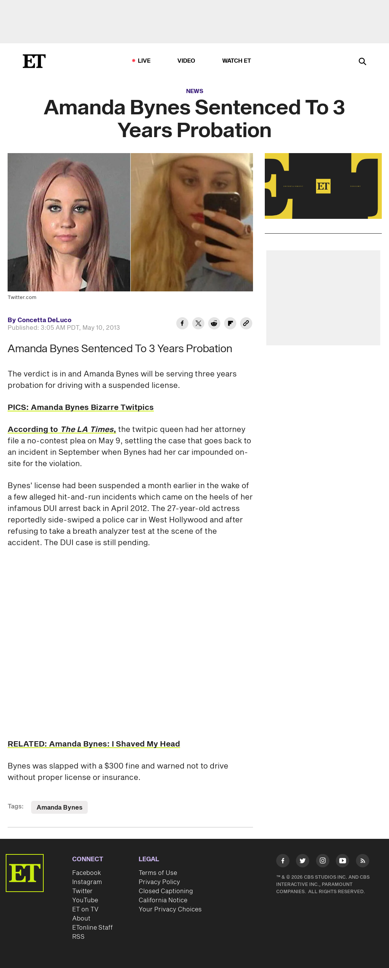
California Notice (163, 900)
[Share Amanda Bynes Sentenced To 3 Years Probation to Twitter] (198, 324)
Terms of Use (158, 873)
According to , (62, 429)
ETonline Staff (92, 927)
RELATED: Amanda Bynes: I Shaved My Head (94, 744)
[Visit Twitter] (302, 862)
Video (186, 61)
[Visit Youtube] (342, 862)
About (81, 918)
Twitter (82, 891)
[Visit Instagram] (322, 862)
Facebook (86, 873)
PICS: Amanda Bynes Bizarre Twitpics (81, 407)
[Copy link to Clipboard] (246, 324)
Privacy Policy (159, 882)
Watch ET (236, 61)
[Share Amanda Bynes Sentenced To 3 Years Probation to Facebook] (182, 324)
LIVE (144, 61)
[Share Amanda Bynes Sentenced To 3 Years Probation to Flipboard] (230, 324)
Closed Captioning (166, 891)
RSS (78, 936)
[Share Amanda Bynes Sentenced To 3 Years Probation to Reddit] (214, 324)
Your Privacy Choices (170, 909)
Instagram (87, 882)
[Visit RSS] (362, 862)
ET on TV (85, 909)
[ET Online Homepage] (34, 61)
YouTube (85, 900)
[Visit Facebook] (282, 862)
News (194, 91)
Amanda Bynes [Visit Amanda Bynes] (59, 807)
